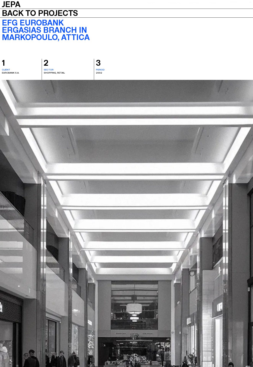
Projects (174, 2)
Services (194, 2)
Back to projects (40, 13)
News (213, 2)
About (151, 2)
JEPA (11, 3)
